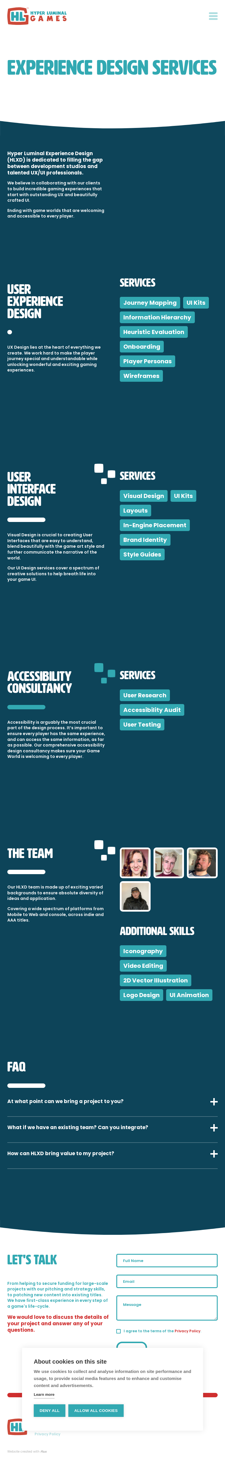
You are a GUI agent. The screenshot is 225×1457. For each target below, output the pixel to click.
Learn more (44, 1394)
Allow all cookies (96, 1410)
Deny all (49, 1410)
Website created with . (27, 1451)
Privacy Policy (187, 1330)
